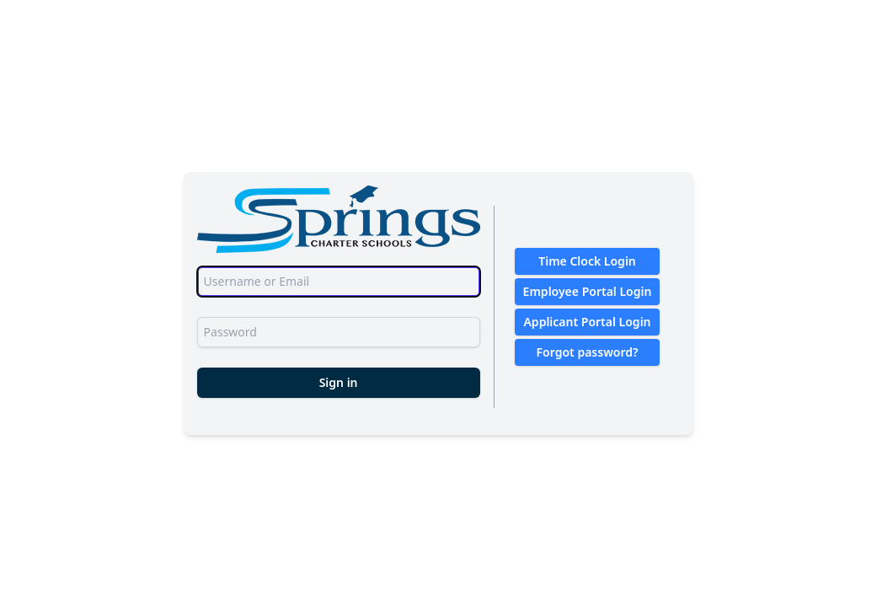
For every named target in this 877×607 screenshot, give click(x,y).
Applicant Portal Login (586, 322)
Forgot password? (588, 352)
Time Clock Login (587, 261)
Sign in (338, 382)
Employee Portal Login (587, 291)
